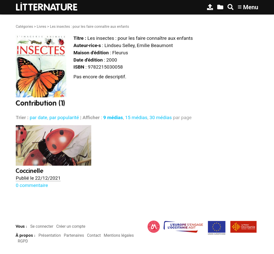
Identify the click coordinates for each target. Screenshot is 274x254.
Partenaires (74, 235)
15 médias (136, 117)
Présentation (49, 235)
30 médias (161, 117)
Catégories (24, 27)
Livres (41, 27)
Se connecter (41, 226)
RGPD (23, 241)
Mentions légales (119, 235)
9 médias (113, 117)
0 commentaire (32, 185)
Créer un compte (71, 226)
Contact (94, 235)
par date (38, 117)
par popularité (64, 117)
